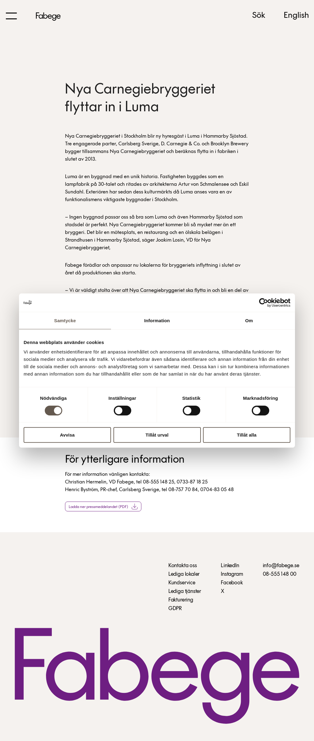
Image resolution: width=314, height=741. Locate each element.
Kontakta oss (182, 566)
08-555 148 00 (280, 574)
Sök (258, 15)
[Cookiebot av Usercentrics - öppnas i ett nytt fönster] (263, 302)
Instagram (232, 574)
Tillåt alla (247, 434)
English (296, 15)
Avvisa (67, 434)
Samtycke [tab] (65, 320)
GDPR (175, 609)
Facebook (232, 583)
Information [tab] (157, 320)
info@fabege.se (281, 566)
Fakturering (180, 600)
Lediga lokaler (184, 574)
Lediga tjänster (184, 591)
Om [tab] (249, 320)
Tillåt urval (157, 434)
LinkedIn (230, 566)
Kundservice (181, 583)
